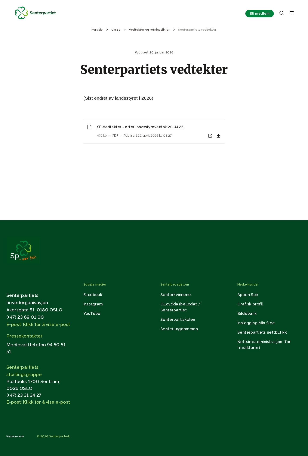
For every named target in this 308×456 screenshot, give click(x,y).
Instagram (93, 304)
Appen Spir (247, 294)
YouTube (92, 313)
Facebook (92, 294)
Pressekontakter (24, 336)
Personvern (15, 436)
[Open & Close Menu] (291, 13)
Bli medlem (260, 14)
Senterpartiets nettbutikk (262, 332)
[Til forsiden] (35, 19)
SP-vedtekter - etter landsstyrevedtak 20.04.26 (140, 127)
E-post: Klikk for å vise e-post (38, 324)
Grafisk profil (250, 304)
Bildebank (247, 313)
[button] (281, 13)
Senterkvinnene (175, 294)
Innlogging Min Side (256, 323)
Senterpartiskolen (177, 319)
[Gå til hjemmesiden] (23, 262)
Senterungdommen (179, 329)
